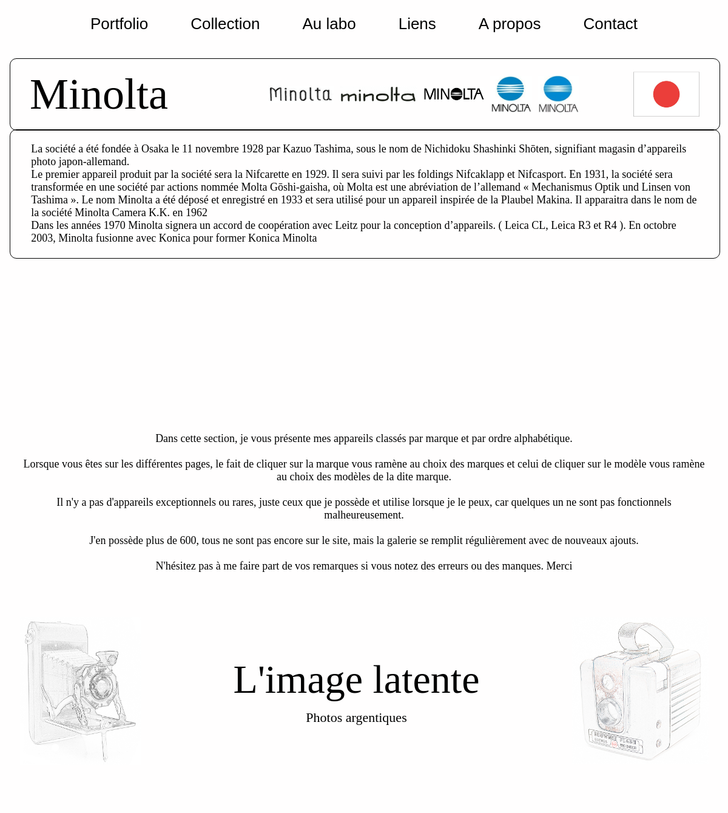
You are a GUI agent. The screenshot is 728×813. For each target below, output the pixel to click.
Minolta (99, 94)
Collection (225, 24)
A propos (510, 24)
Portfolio (119, 24)
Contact (610, 24)
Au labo (329, 24)
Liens (417, 24)
